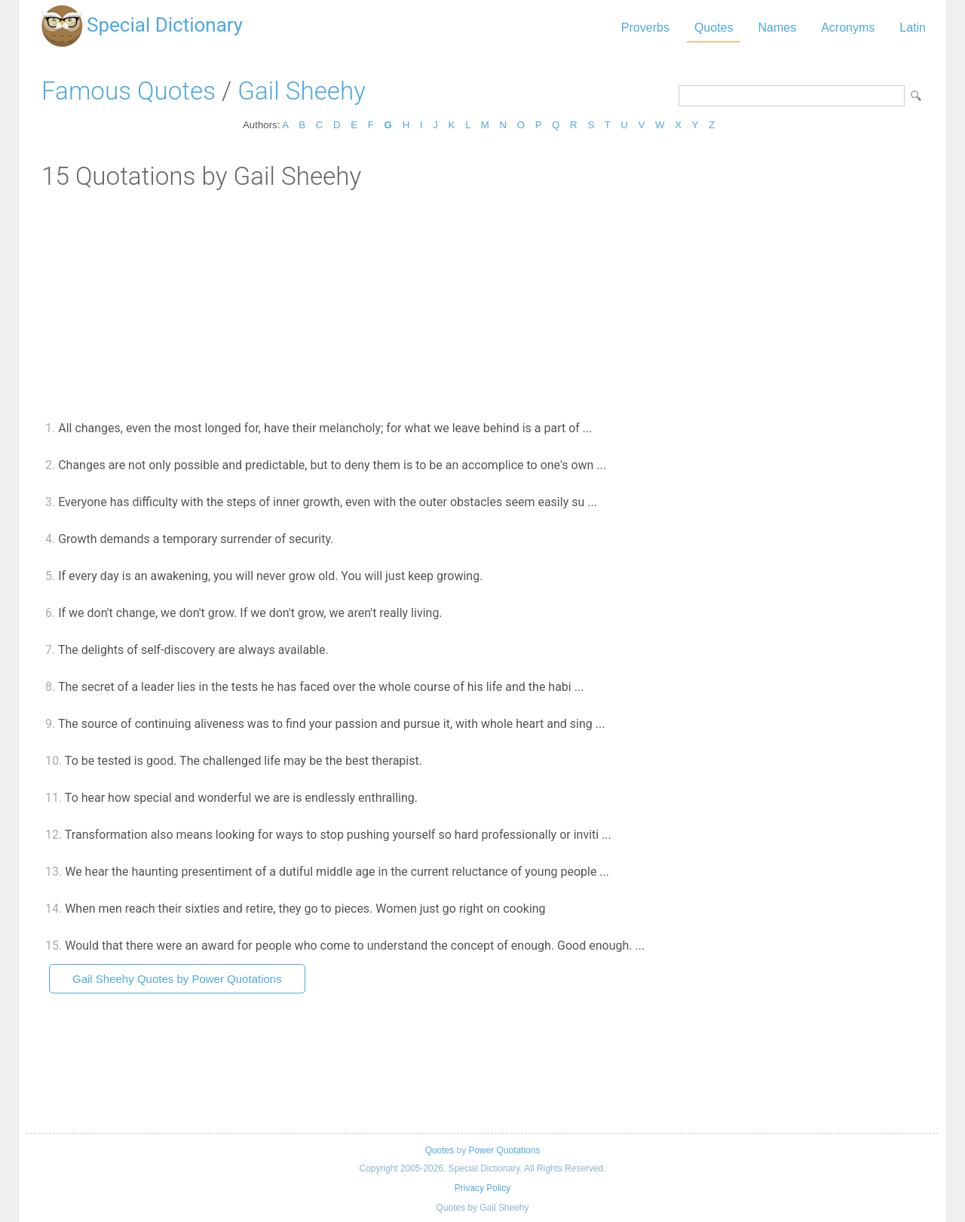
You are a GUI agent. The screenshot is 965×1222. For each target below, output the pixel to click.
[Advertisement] (482, 304)
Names (777, 27)
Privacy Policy (482, 1188)
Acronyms (848, 27)
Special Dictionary (165, 25)
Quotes (714, 27)
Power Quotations (504, 1150)
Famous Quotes (128, 91)
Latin (912, 27)
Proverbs (645, 27)
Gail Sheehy (301, 91)
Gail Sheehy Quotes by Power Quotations (177, 978)
